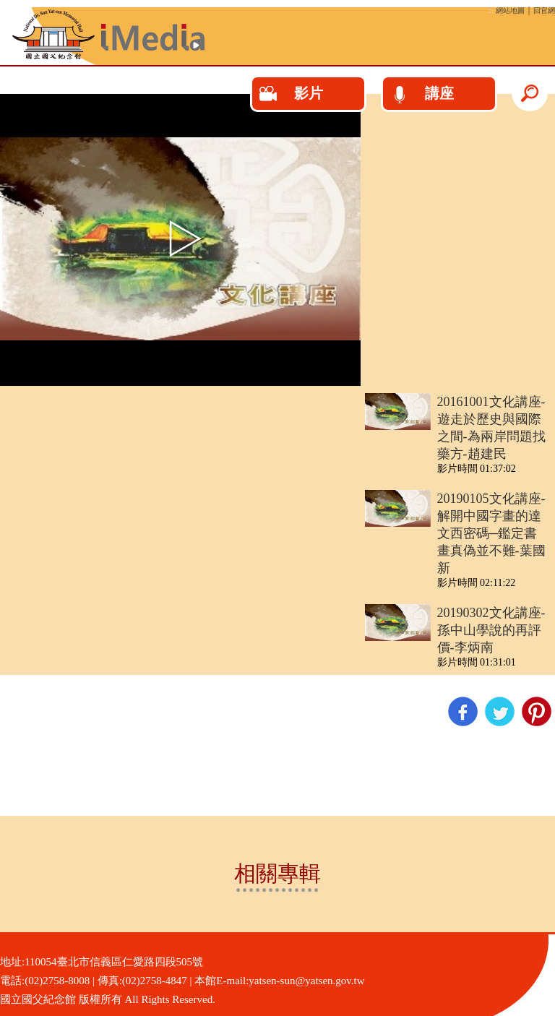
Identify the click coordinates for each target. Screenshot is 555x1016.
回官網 (544, 10)
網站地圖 (510, 10)
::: (491, 10)
